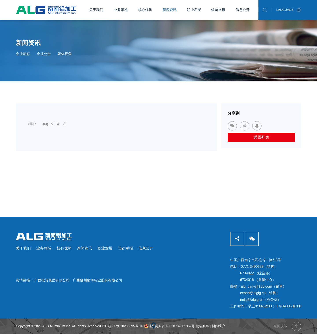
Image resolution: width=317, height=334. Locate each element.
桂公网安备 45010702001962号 (169, 326)
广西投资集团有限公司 (52, 280)
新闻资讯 (169, 10)
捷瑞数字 (202, 326)
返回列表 (261, 137)
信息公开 (243, 10)
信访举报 (218, 10)
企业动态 (23, 54)
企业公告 (44, 54)
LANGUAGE (288, 9)
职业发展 (194, 10)
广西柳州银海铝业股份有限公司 (97, 280)
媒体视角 (65, 54)
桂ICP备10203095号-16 (125, 326)
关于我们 (96, 10)
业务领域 (121, 10)
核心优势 (145, 10)
